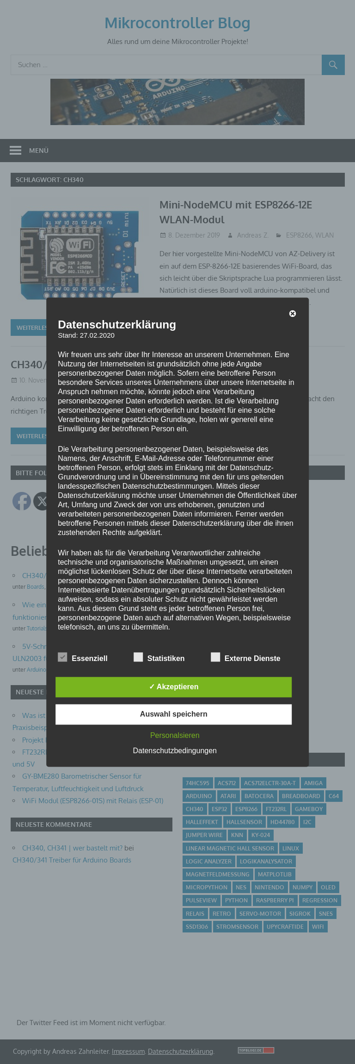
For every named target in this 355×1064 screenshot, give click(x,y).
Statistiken (159, 656)
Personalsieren (175, 735)
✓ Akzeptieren (174, 687)
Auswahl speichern (174, 714)
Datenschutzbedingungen (175, 751)
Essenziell (82, 656)
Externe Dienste (246, 656)
